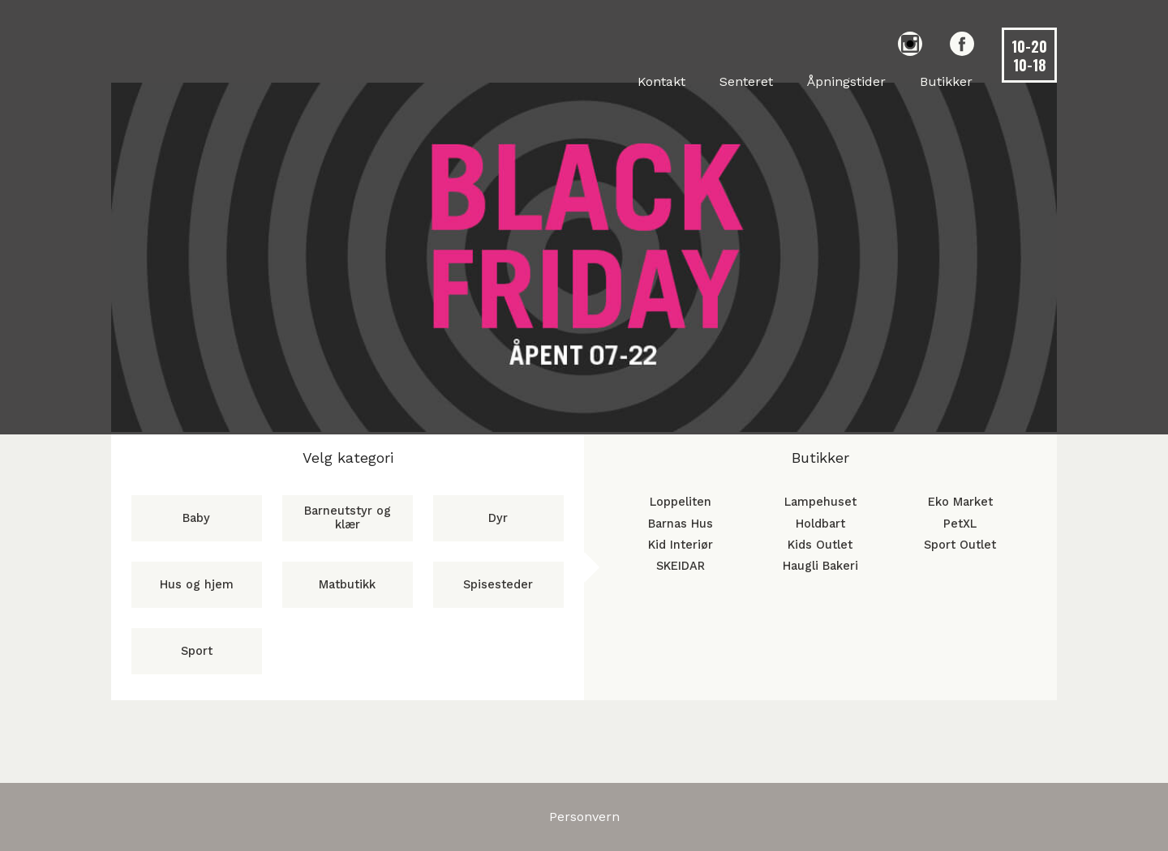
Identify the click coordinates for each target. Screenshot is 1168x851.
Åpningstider (846, 81)
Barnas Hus (680, 524)
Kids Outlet (820, 545)
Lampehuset (820, 502)
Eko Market (960, 502)
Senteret (746, 81)
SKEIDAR (680, 566)
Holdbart (820, 524)
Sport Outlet (960, 545)
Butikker (946, 81)
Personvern (584, 816)
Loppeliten (680, 502)
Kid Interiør (680, 545)
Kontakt (661, 81)
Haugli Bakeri (820, 566)
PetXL (960, 524)
